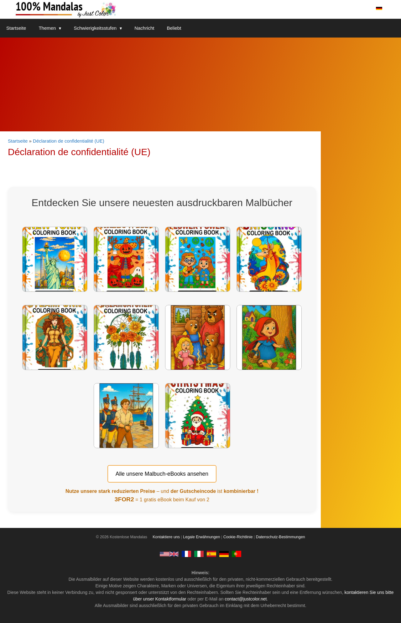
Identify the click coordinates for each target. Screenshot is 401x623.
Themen (53, 28)
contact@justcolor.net (246, 598)
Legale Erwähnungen (201, 537)
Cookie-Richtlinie (238, 537)
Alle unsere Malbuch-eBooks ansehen (162, 474)
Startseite (16, 28)
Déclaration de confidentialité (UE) (68, 141)
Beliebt (174, 28)
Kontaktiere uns (166, 537)
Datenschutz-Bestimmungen (280, 537)
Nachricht (144, 28)
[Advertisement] (200, 84)
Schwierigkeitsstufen (101, 28)
